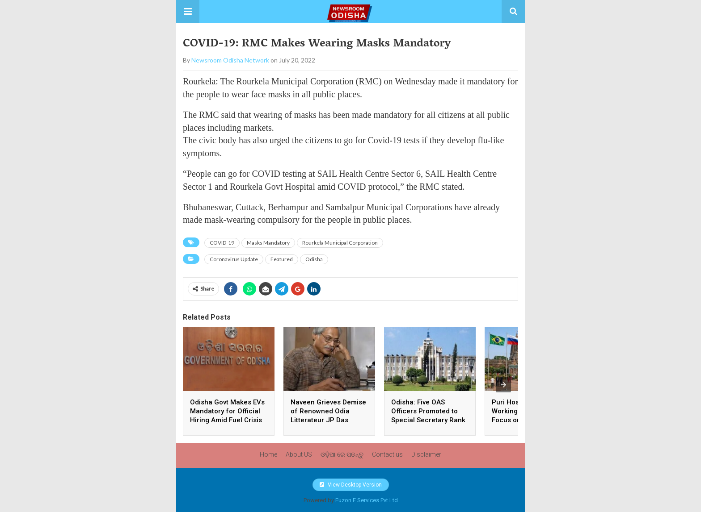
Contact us (387, 454)
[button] (187, 11)
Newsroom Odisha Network (230, 60)
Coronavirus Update (234, 259)
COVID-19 (222, 242)
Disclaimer (426, 454)
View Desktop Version (351, 485)
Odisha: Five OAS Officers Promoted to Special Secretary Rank (429, 411)
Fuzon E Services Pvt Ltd (366, 500)
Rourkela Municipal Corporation (340, 242)
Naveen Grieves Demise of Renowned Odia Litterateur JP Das (328, 411)
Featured (281, 259)
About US (299, 454)
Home (268, 454)
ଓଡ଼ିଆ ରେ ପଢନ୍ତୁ (342, 454)
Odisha (314, 259)
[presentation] (503, 384)
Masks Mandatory (268, 242)
